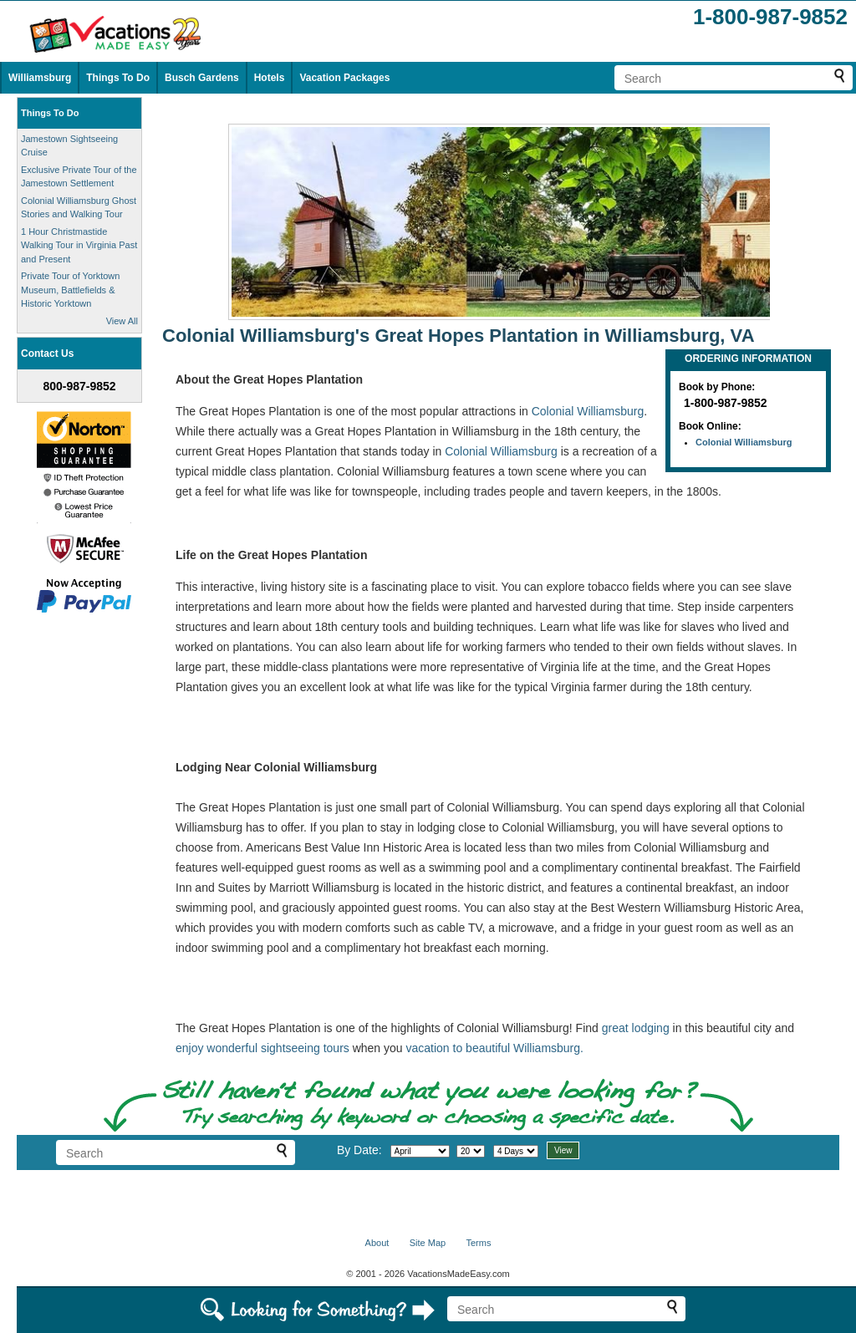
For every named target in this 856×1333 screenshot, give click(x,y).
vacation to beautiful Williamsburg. (494, 1048)
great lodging (636, 1028)
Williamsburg (39, 78)
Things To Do (118, 78)
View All (122, 321)
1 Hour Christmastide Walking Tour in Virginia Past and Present (79, 245)
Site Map (428, 1243)
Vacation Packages (344, 78)
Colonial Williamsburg (744, 442)
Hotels (269, 78)
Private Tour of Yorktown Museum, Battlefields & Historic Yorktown (70, 289)
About (377, 1243)
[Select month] (420, 1151)
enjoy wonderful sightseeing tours (262, 1048)
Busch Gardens (202, 78)
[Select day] (470, 1151)
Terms (478, 1243)
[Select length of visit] (515, 1151)
